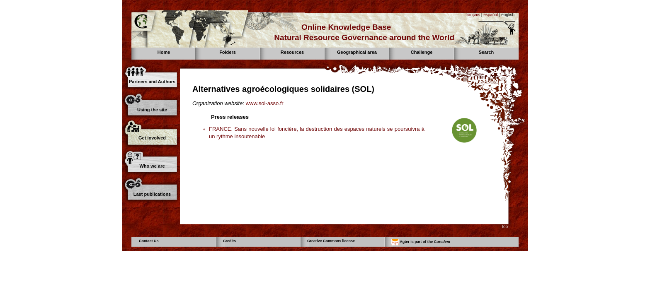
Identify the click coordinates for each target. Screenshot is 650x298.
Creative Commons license (331, 241)
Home (164, 52)
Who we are (152, 165)
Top (504, 226)
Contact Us (149, 241)
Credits (229, 241)
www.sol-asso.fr (265, 103)
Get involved (152, 137)
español (490, 14)
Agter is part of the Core (420, 242)
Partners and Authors (152, 81)
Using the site (152, 109)
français (473, 14)
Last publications (152, 194)
